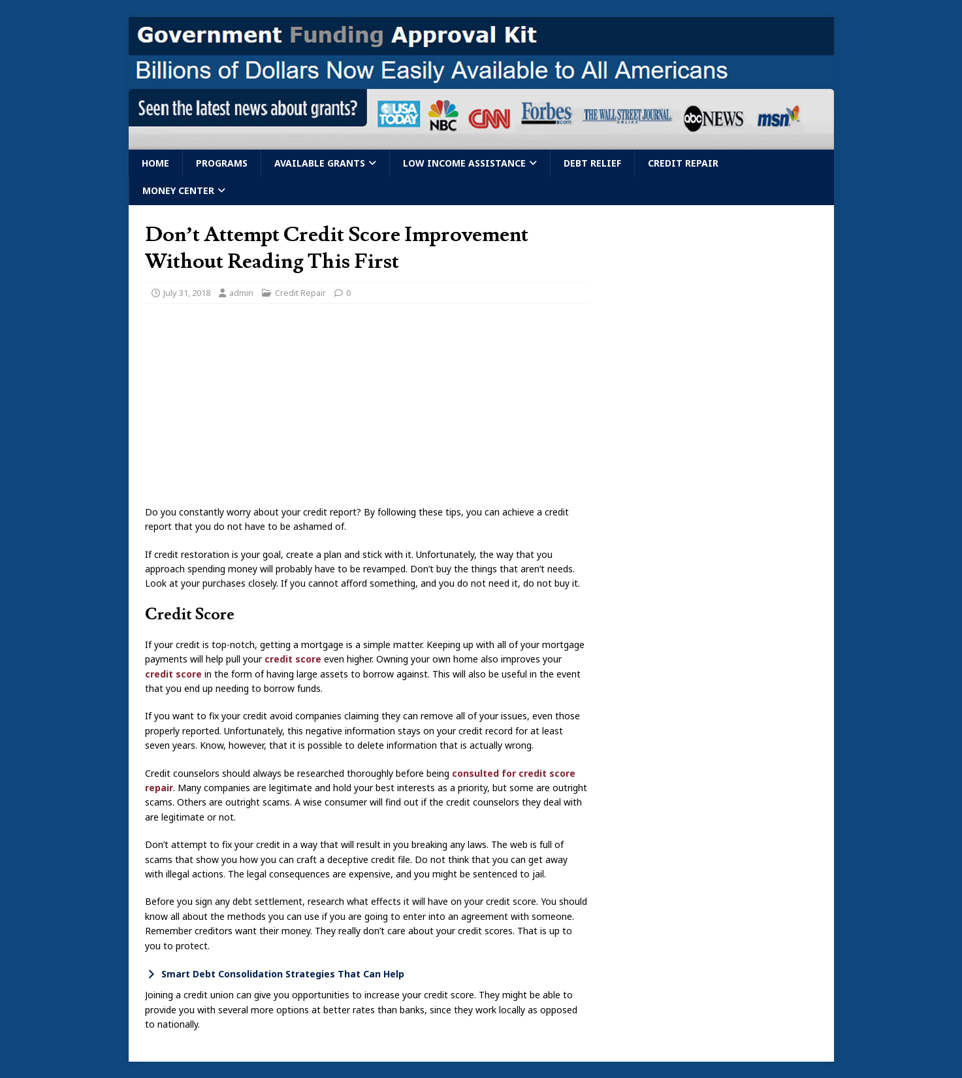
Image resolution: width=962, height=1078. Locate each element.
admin (241, 293)
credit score (293, 659)
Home (155, 163)
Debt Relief (592, 163)
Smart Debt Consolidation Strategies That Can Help (282, 974)
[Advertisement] (366, 408)
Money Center (178, 190)
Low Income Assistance (464, 163)
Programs (222, 163)
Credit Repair (683, 163)
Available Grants (319, 163)
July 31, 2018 (186, 293)
